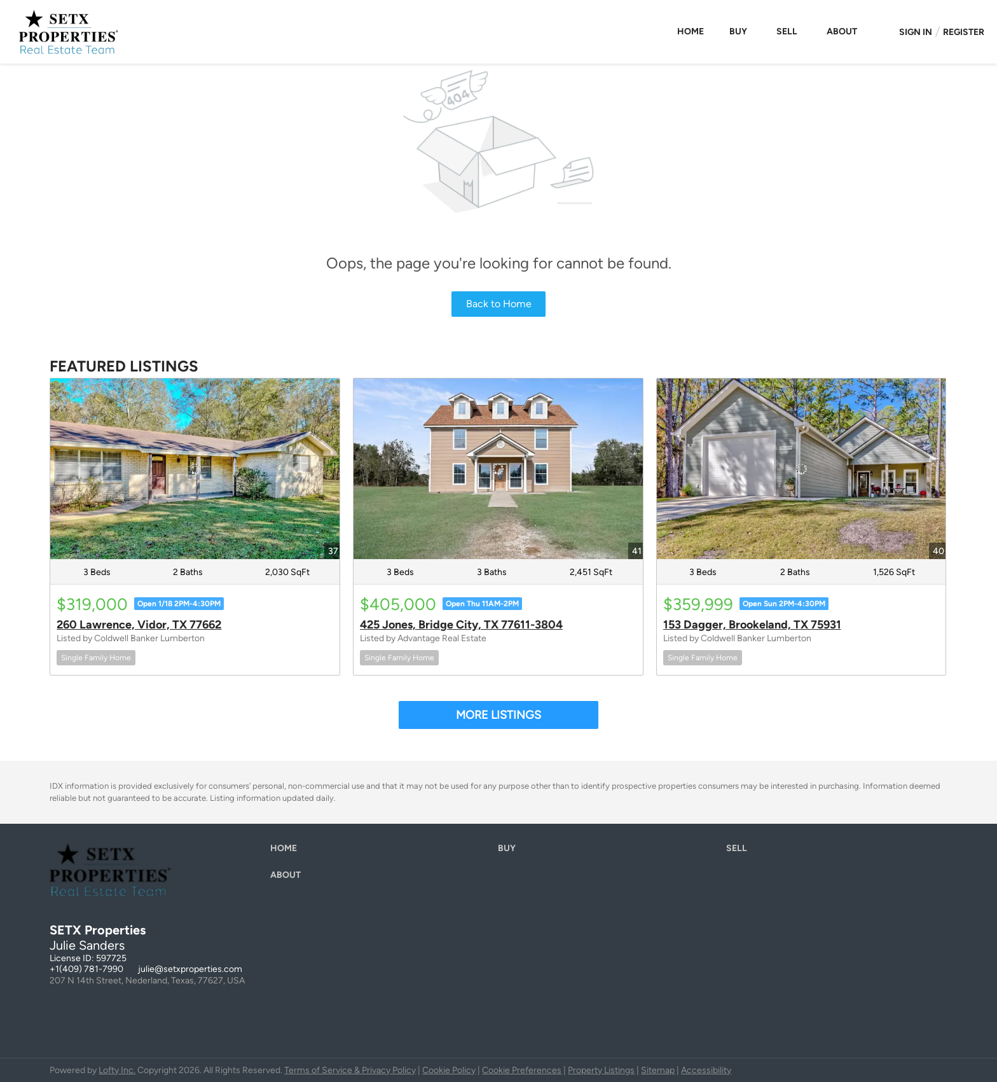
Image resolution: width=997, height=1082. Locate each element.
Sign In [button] (915, 32)
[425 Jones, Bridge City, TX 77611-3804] (498, 468)
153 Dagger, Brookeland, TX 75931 (752, 625)
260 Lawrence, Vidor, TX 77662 (139, 625)
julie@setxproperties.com (190, 969)
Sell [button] (786, 31)
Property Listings (601, 1070)
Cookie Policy (449, 1070)
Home (690, 31)
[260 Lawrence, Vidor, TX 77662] (195, 468)
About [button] (842, 31)
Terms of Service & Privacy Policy (350, 1070)
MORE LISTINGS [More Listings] (498, 715)
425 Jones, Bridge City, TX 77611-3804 (461, 625)
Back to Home (499, 304)
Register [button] (963, 32)
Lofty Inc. (117, 1070)
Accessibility (706, 1070)
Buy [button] (738, 31)
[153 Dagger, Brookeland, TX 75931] (801, 468)
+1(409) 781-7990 (86, 969)
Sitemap (658, 1070)
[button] (286, 851)
